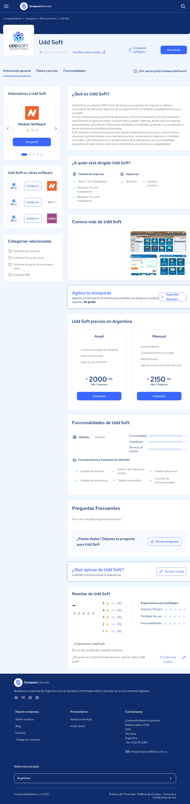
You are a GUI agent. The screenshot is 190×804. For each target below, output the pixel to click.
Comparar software (137, 50)
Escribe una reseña (172, 659)
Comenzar (99, 396)
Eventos (20, 733)
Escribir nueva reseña (89, 52)
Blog (18, 726)
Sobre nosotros (24, 719)
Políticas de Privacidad (122, 794)
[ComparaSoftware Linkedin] (16, 697)
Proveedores (79, 712)
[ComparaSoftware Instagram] (37, 697)
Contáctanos (134, 712)
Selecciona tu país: (26, 766)
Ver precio (173, 50)
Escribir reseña (170, 571)
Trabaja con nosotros (27, 739)
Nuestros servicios (81, 719)
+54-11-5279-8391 (136, 742)
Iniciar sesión (78, 726)
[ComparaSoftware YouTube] (23, 697)
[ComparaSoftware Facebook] (30, 697)
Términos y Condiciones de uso (164, 795)
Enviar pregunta (163, 541)
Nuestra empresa (27, 712)
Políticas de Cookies (149, 794)
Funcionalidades (74, 71)
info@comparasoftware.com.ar (146, 751)
